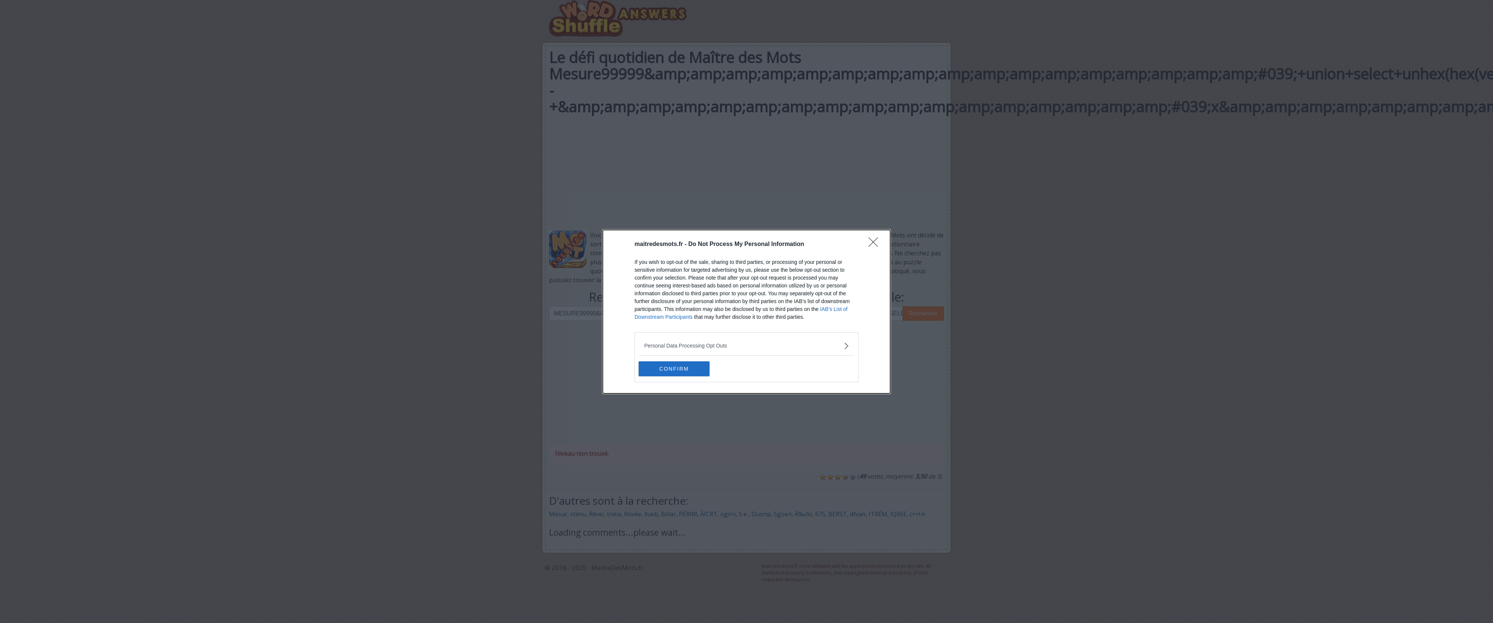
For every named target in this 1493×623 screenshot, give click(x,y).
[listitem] (746, 346)
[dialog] (746, 311)
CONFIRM (674, 368)
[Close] (876, 244)
